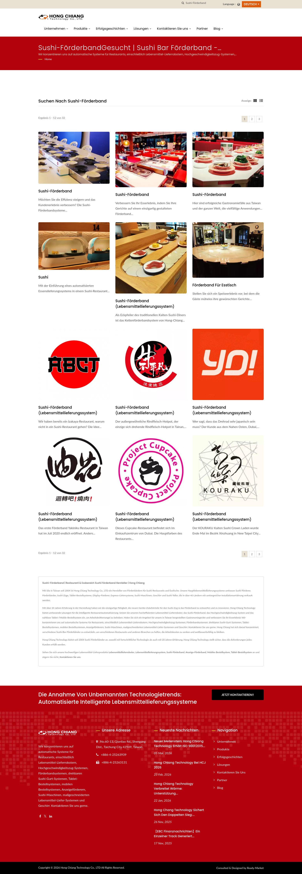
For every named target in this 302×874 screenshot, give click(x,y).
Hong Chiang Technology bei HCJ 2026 (180, 765)
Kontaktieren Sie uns (174, 28)
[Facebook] (40, 816)
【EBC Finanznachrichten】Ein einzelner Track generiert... (177, 833)
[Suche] (183, 3)
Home (48, 59)
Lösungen (142, 28)
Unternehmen (56, 28)
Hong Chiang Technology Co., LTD (80, 867)
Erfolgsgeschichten (112, 28)
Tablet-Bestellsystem (241, 652)
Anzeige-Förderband (195, 652)
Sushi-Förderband (55, 191)
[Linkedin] (50, 816)
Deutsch (250, 4)
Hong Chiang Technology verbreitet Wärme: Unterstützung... (173, 789)
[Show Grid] (255, 100)
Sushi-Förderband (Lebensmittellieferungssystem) (144, 303)
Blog (218, 28)
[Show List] (261, 100)
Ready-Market (255, 868)
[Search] (203, 3)
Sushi (43, 277)
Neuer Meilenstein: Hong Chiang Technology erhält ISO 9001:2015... (179, 743)
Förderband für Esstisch (214, 285)
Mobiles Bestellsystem (218, 652)
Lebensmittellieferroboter (121, 652)
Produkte (82, 28)
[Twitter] (45, 816)
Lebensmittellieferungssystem (150, 652)
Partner (202, 28)
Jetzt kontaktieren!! (237, 694)
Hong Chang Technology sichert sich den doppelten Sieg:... (179, 812)
